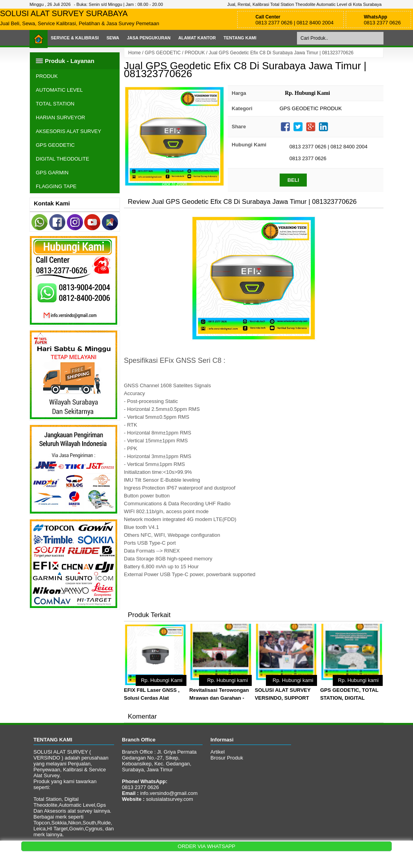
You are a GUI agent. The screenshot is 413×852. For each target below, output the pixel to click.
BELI (293, 180)
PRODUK (194, 52)
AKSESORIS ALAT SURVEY (68, 131)
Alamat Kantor (197, 37)
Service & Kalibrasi (75, 37)
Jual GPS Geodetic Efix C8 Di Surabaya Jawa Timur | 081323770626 (245, 69)
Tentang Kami (239, 37)
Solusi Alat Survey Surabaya (64, 13)
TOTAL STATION (55, 104)
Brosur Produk (226, 758)
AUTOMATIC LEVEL (59, 90)
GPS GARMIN (52, 173)
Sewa (113, 37)
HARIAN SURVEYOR (60, 117)
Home (134, 52)
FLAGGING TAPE (56, 186)
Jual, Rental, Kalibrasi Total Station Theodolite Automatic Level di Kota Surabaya (304, 4)
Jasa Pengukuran (149, 37)
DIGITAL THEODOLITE (62, 159)
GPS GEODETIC (163, 52)
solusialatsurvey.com (169, 799)
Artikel (217, 752)
